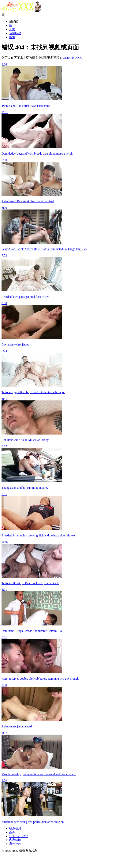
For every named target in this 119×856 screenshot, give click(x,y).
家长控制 (15, 843)
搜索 (12, 37)
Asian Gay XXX (71, 57)
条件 (12, 832)
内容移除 (15, 839)
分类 (12, 29)
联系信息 (15, 828)
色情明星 (15, 33)
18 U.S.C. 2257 (18, 836)
